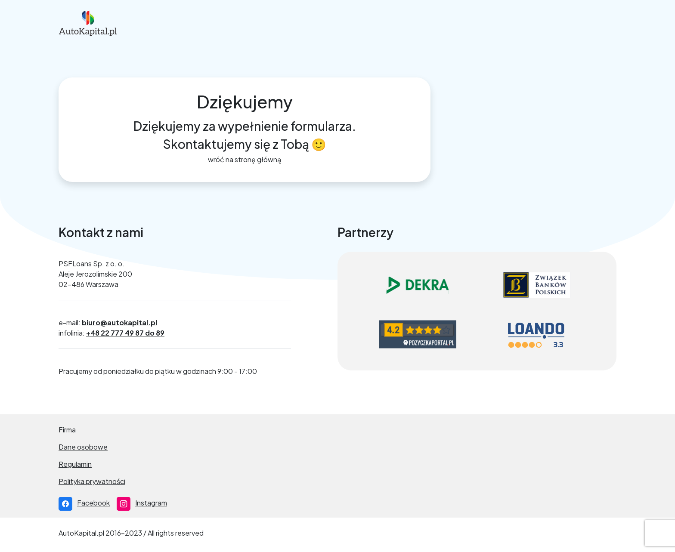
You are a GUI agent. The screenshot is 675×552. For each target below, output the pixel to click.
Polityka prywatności (92, 481)
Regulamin (75, 464)
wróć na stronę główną (244, 159)
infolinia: (111, 332)
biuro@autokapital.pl (119, 322)
